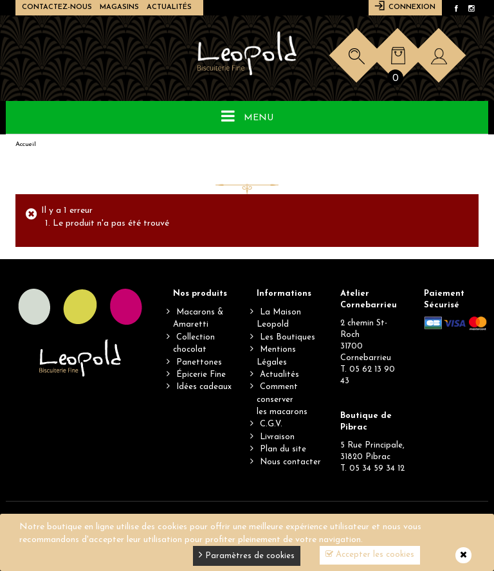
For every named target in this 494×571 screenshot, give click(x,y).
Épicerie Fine (201, 374)
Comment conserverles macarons (282, 399)
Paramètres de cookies (247, 554)
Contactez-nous (57, 7)
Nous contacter (290, 462)
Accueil (25, 144)
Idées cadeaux (204, 387)
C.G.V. (271, 424)
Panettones (199, 362)
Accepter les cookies (369, 554)
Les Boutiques (287, 337)
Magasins (119, 7)
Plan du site (283, 449)
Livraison (277, 437)
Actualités (169, 7)
